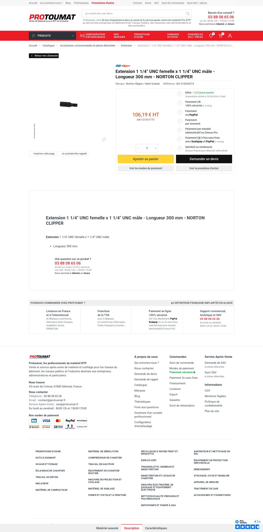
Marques (139, 390)
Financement (177, 383)
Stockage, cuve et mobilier (209, 476)
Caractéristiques (156, 528)
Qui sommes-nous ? (51, 3)
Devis (148, 3)
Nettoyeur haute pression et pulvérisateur (157, 497)
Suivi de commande (173, 3)
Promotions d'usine (45, 451)
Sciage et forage (44, 464)
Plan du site (212, 411)
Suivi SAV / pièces (197, 3)
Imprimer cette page (42, 153)
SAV (156, 3)
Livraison (175, 389)
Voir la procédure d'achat (204, 168)
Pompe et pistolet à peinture (104, 495)
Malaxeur (39, 483)
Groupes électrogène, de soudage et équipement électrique (154, 487)
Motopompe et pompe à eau (155, 505)
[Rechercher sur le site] (133, 13)
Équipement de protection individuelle (208, 461)
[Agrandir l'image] (104, 139)
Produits (53, 35)
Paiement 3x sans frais (184, 377)
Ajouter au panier (145, 159)
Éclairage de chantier (47, 471)
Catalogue (140, 385)
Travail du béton (44, 477)
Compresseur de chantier (102, 458)
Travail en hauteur (98, 464)
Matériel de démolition (100, 451)
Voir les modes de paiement (145, 168)
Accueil (33, 3)
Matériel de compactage (49, 490)
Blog (68, 3)
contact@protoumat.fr (52, 400)
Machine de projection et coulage (102, 481)
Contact (137, 3)
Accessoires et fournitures (209, 495)
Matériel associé (107, 528)
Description (131, 528)
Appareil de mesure (203, 482)
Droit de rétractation (182, 405)
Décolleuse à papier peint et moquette (156, 452)
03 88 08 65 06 (221, 17)
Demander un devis (204, 159)
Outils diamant (43, 458)
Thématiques (81, 3)
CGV (207, 390)
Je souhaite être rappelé (72, 153)
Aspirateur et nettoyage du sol (209, 452)
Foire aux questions (146, 407)
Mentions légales (215, 396)
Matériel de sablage (99, 489)
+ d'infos (207, 106)
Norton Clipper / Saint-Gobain (143, 83)
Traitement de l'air (203, 489)
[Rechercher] (188, 13)
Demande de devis (145, 374)
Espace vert (146, 460)
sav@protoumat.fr (67, 404)
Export (173, 394)
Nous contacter (144, 368)
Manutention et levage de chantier (155, 477)
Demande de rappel (146, 379)
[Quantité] (147, 148)
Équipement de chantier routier (101, 472)
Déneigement (199, 469)
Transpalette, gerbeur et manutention (155, 468)
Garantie (175, 400)
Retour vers (44, 55)
